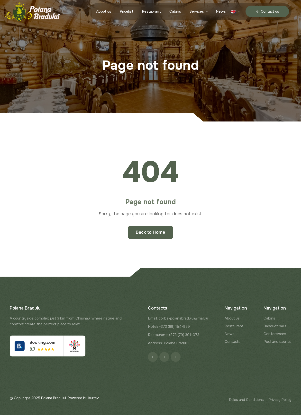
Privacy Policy (280, 400)
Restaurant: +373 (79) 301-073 (173, 334)
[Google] (176, 357)
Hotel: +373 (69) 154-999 (169, 326)
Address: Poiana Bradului (168, 343)
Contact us (267, 11)
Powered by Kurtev (83, 398)
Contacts (232, 341)
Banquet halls (275, 326)
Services (197, 11)
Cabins (175, 11)
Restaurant (151, 11)
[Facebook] (153, 357)
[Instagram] (164, 357)
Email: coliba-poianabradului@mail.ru (178, 318)
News (221, 11)
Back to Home (150, 232)
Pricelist (126, 11)
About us (103, 11)
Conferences (275, 333)
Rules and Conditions (246, 400)
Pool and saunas (277, 341)
